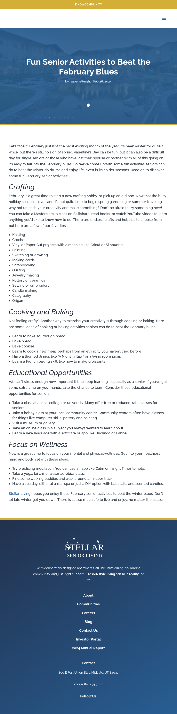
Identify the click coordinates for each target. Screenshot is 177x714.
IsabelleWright (80, 81)
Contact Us (88, 630)
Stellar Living (19, 494)
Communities (88, 604)
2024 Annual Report (88, 648)
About (88, 595)
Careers (88, 613)
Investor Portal (88, 639)
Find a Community (88, 4)
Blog (88, 622)
